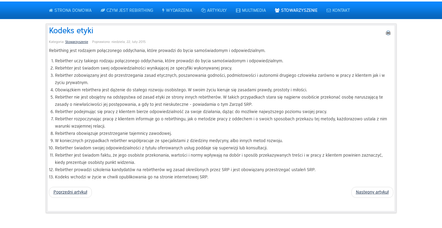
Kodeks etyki (71, 30)
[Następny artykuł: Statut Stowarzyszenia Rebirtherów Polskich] (372, 192)
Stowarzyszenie (76, 42)
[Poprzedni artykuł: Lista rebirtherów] (70, 192)
